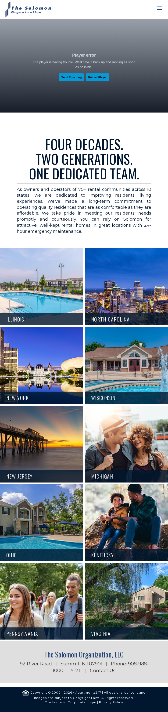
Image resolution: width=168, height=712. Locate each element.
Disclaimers (55, 702)
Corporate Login (82, 702)
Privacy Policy (111, 702)
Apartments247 (88, 693)
